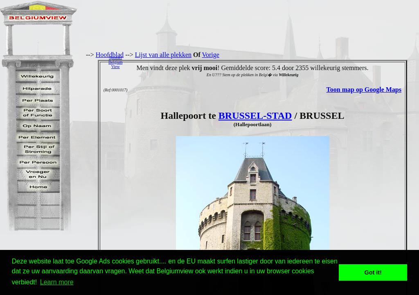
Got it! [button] (373, 272)
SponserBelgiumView (115, 62)
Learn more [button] (57, 282)
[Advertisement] (273, 62)
